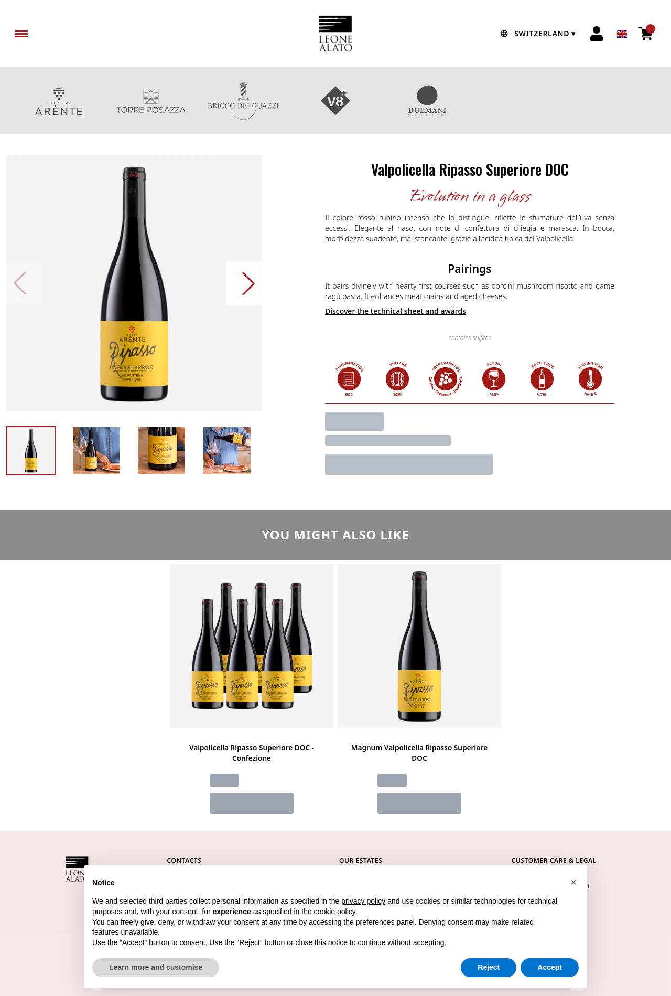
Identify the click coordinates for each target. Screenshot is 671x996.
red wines (612, 100)
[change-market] (537, 33)
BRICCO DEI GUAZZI (243, 100)
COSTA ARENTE (59, 100)
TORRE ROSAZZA (151, 100)
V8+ (335, 100)
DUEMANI (428, 100)
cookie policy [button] (334, 911)
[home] (335, 34)
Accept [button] (549, 967)
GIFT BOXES (520, 100)
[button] (573, 882)
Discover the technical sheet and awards (395, 311)
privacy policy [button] (363, 901)
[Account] (596, 33)
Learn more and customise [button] (155, 967)
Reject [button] (489, 967)
